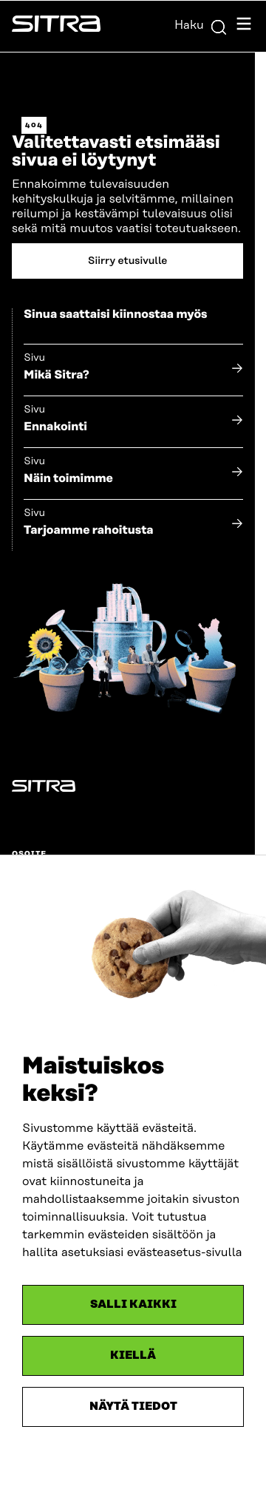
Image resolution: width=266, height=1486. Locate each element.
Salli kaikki (133, 1304)
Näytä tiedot (133, 1406)
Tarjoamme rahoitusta (89, 530)
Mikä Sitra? (56, 374)
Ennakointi (55, 426)
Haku (201, 25)
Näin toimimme (68, 478)
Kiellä (133, 1355)
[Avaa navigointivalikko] (243, 26)
